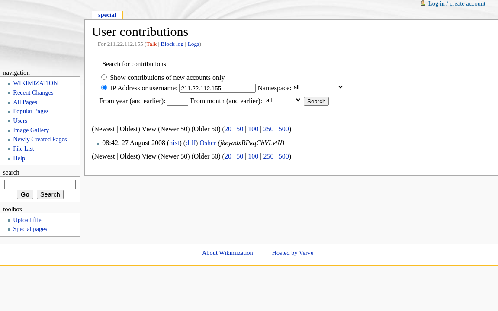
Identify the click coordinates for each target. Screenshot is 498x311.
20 (228, 129)
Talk (151, 44)
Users (20, 120)
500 (284, 129)
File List (23, 148)
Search (11, 172)
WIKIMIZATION (35, 82)
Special (107, 14)
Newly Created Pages (40, 139)
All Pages (25, 101)
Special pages (30, 228)
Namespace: (274, 88)
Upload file (27, 219)
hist (174, 142)
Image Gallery (31, 130)
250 (268, 129)
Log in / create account (456, 3)
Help (19, 158)
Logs (193, 44)
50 (239, 129)
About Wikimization (227, 252)
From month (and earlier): (226, 101)
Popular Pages (30, 111)
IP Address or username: (143, 88)
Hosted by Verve (293, 252)
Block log (172, 44)
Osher (207, 142)
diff (191, 142)
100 (253, 129)
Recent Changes (33, 92)
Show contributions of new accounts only (167, 77)
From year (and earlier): (132, 101)
